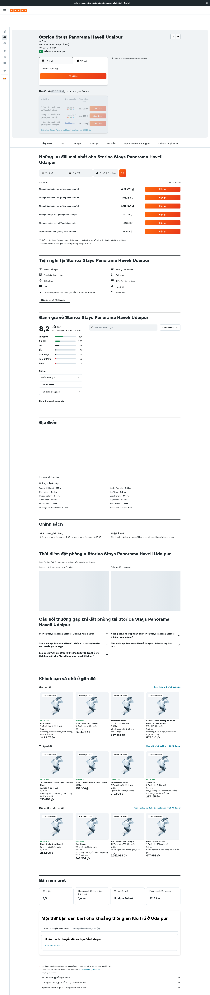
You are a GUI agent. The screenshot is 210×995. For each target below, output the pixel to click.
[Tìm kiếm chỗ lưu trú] (4, 24)
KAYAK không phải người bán (111, 964)
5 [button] (73, 80)
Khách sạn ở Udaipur (54, 932)
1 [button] (93, 73)
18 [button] (67, 93)
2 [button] (100, 73)
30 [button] (100, 100)
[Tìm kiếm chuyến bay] (4, 19)
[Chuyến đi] (4, 58)
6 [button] (80, 80)
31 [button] (60, 107)
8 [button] (93, 80)
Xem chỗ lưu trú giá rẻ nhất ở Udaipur (163, 733)
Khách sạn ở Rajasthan (106, 989)
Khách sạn (57, 989)
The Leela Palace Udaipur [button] (122, 828)
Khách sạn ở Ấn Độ (87, 989)
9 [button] (100, 80)
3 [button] (60, 80)
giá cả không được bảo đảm (89, 957)
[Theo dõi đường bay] (4, 44)
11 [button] (67, 87)
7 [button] (87, 80)
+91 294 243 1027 (47, 35)
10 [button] (60, 87)
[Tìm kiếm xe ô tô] (4, 30)
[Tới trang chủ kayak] (18, 10)
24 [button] (60, 100)
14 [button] (87, 87)
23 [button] (100, 93)
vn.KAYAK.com (44, 989)
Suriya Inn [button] (150, 769)
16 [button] (100, 87)
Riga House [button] (45, 710)
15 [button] (94, 87)
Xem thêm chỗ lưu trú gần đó (167, 674)
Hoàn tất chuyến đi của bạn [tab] (56, 915)
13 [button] (80, 87)
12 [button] (74, 87)
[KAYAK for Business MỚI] (4, 50)
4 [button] (67, 80)
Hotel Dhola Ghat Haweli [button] (87, 710)
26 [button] (73, 100)
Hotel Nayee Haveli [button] (119, 769)
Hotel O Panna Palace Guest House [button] (91, 769)
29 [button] (93, 100)
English (127, 3)
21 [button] (87, 93)
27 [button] (80, 100)
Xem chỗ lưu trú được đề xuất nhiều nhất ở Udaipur (157, 795)
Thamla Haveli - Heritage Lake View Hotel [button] (56, 771)
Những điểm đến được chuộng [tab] (86, 915)
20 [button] (80, 93)
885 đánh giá (58, 38)
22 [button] (93, 93)
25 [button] (67, 100)
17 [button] (60, 93)
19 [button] (74, 93)
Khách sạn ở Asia (70, 989)
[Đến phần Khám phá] (4, 38)
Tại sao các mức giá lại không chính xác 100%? (111, 974)
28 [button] (87, 100)
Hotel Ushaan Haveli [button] (155, 828)
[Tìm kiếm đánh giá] (125, 315)
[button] (207, 3)
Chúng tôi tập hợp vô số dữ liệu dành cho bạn (111, 969)
